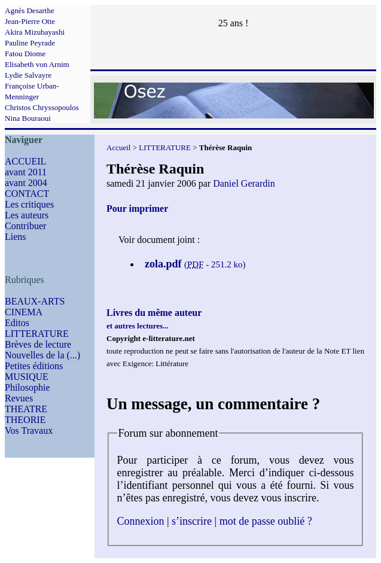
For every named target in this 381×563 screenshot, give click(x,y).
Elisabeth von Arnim (37, 64)
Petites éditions (34, 366)
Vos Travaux (29, 430)
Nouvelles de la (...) (42, 355)
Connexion (140, 521)
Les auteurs (26, 215)
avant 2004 (26, 183)
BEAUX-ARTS (35, 301)
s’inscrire (192, 521)
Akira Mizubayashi (35, 32)
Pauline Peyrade (30, 42)
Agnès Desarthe (29, 10)
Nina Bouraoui (28, 118)
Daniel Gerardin (244, 183)
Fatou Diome (25, 53)
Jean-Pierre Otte (30, 21)
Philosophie (27, 387)
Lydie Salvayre (28, 75)
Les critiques (29, 204)
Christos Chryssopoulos (42, 107)
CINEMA (23, 312)
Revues (19, 398)
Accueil (118, 147)
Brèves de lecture (38, 344)
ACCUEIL (25, 161)
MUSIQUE (26, 377)
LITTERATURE (37, 333)
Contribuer (25, 226)
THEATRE (26, 409)
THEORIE (25, 420)
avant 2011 (26, 172)
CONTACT (27, 193)
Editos (17, 323)
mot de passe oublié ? (266, 521)
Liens (15, 237)
